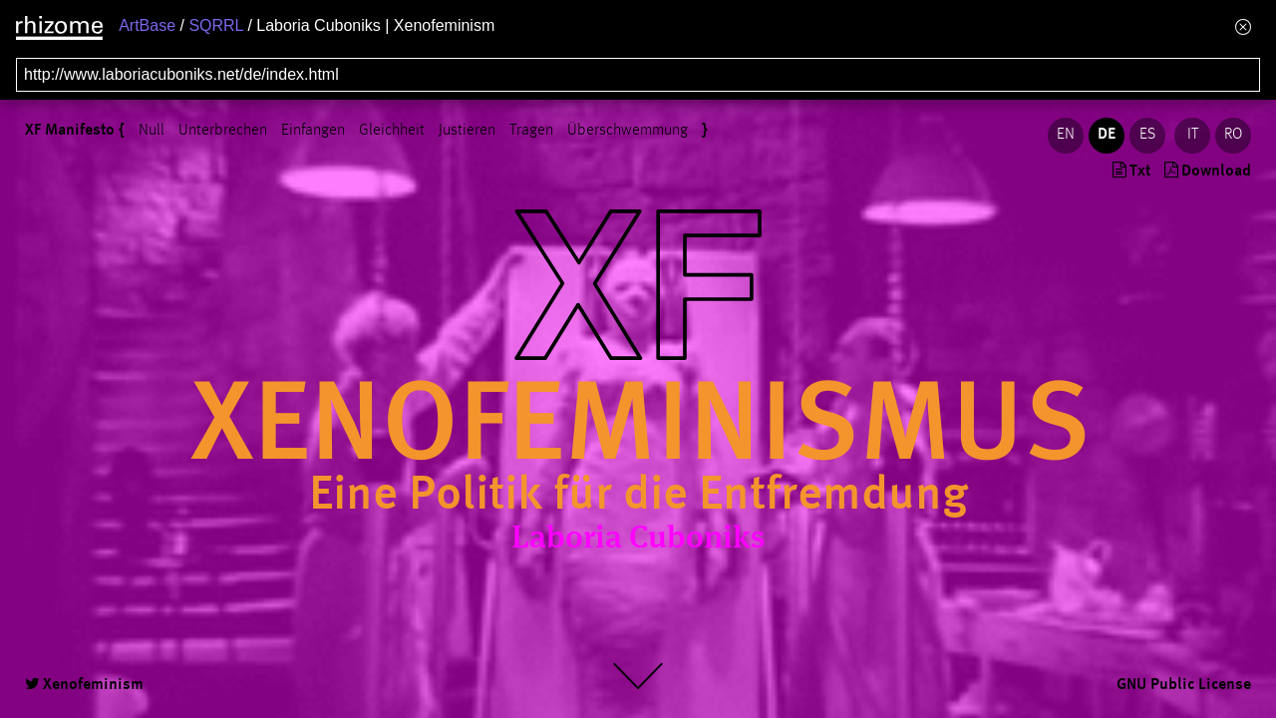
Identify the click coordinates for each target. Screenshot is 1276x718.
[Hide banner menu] (1243, 26)
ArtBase (147, 25)
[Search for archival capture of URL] (638, 75)
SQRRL (215, 25)
